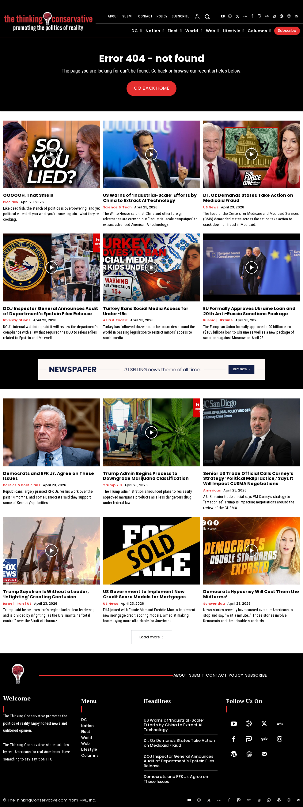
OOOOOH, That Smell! (28, 195)
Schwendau (214, 603)
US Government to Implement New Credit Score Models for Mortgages (144, 594)
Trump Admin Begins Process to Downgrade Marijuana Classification (146, 475)
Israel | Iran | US (17, 603)
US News (210, 207)
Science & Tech (117, 207)
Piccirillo (10, 202)
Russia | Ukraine (218, 320)
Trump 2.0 (112, 485)
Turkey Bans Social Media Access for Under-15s (145, 310)
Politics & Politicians (21, 485)
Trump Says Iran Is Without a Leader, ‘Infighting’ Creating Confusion (46, 594)
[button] (207, 16)
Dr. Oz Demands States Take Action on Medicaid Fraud (248, 198)
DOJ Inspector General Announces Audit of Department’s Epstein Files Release (50, 310)
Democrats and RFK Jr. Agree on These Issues (48, 475)
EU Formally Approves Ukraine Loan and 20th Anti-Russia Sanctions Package (249, 310)
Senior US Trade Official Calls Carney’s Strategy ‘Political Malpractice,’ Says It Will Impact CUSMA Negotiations (248, 478)
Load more (151, 636)
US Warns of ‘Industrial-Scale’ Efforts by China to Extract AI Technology (150, 198)
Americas (212, 490)
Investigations (17, 320)
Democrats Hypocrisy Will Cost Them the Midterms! (251, 594)
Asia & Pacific (115, 320)
